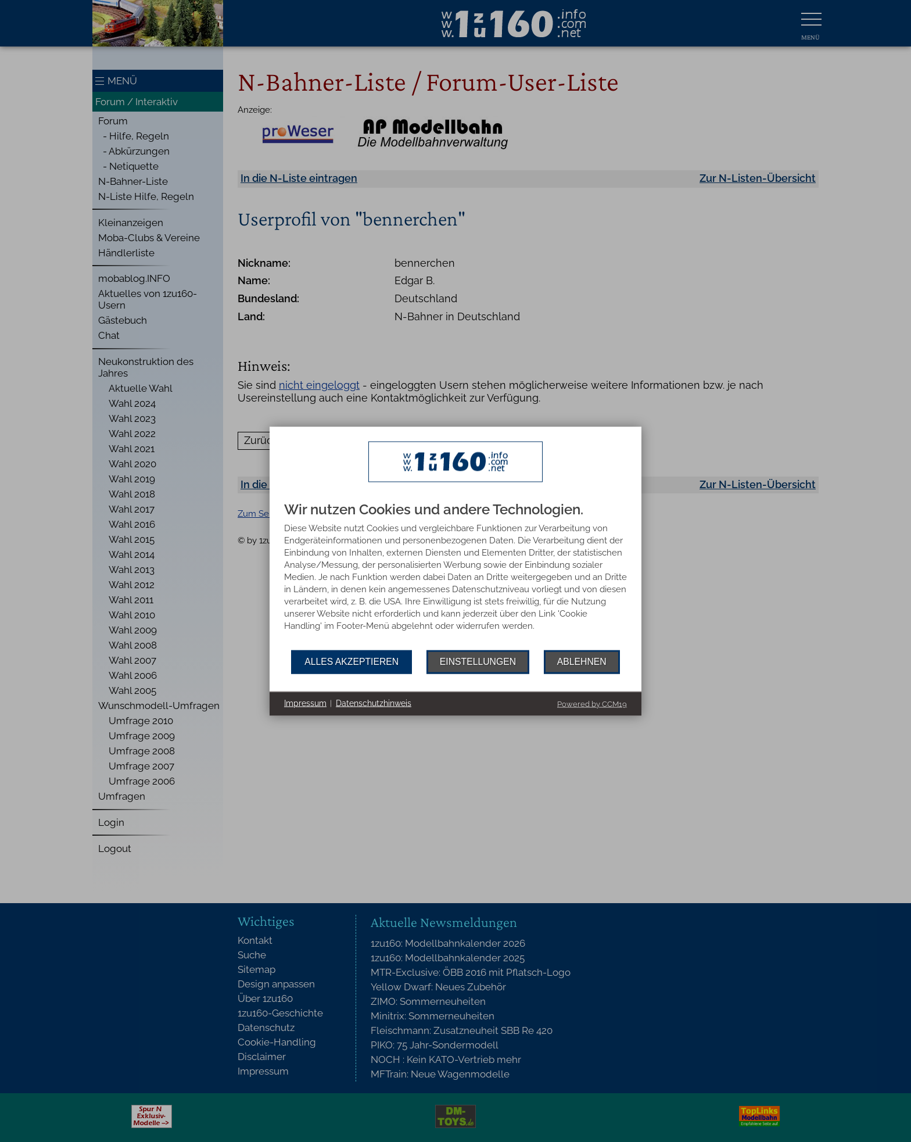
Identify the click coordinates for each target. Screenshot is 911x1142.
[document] (455, 575)
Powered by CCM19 (592, 703)
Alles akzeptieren (351, 662)
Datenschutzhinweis (373, 703)
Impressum (305, 703)
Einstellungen (478, 662)
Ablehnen (582, 662)
